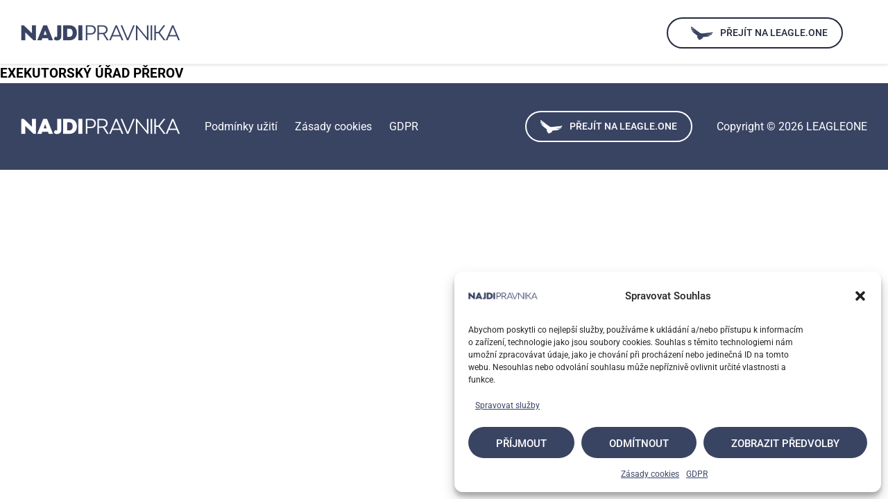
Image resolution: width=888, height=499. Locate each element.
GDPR (697, 474)
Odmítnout (639, 443)
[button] (860, 296)
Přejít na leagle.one (608, 127)
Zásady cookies (650, 474)
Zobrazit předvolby (785, 443)
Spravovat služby (507, 405)
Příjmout (521, 443)
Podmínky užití (241, 126)
